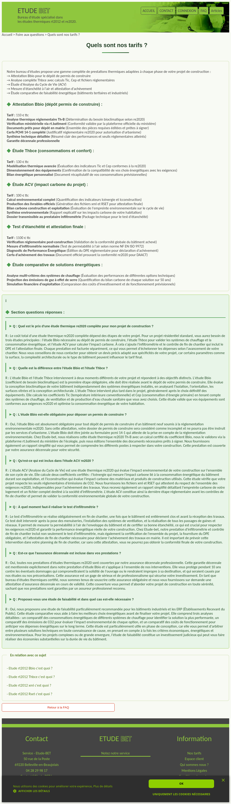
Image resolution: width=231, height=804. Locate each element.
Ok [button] (181, 784)
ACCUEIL (149, 11)
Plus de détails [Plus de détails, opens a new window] (103, 786)
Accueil (7, 34)
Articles (216, 11)
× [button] (223, 781)
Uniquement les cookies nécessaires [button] (181, 794)
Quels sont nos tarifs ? (64, 34)
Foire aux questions (30, 34)
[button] (63, 791)
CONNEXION (187, 11)
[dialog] (115, 789)
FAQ (203, 11)
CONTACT (166, 11)
